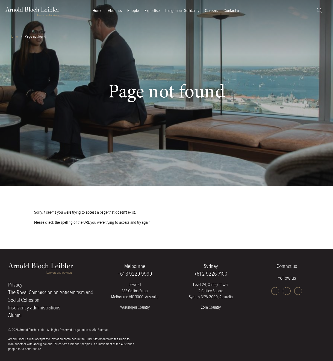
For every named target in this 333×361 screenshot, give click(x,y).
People (133, 10)
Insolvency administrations (34, 308)
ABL (32, 11)
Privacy (15, 285)
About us (115, 10)
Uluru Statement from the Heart (106, 339)
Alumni (15, 315)
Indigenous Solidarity (182, 10)
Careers (211, 10)
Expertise (152, 10)
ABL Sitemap (100, 330)
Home (97, 10)
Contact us (231, 10)
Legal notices (82, 330)
